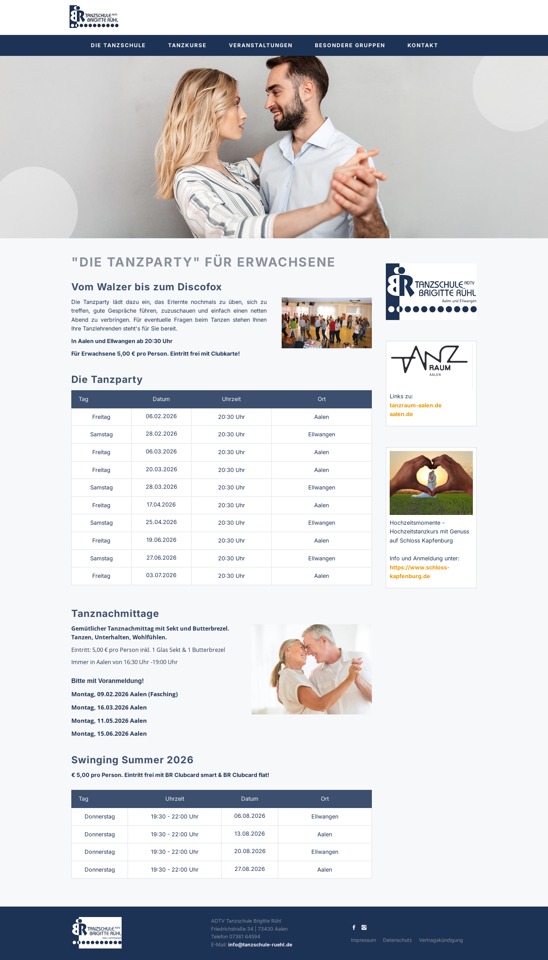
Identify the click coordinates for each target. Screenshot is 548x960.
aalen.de (401, 413)
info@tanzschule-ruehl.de (260, 944)
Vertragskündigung (441, 940)
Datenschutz (397, 940)
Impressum (363, 940)
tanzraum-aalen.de (416, 405)
